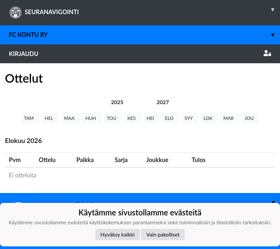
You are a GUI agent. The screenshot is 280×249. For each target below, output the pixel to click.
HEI (151, 118)
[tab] (117, 102)
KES (132, 118)
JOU (250, 118)
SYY (190, 118)
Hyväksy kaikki (118, 234)
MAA (70, 118)
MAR (229, 118)
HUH (91, 118)
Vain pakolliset (163, 234)
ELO (170, 118)
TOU (113, 118)
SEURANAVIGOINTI (144, 9)
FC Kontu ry (144, 34)
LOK (209, 118)
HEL (50, 118)
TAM (30, 118)
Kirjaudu (140, 53)
